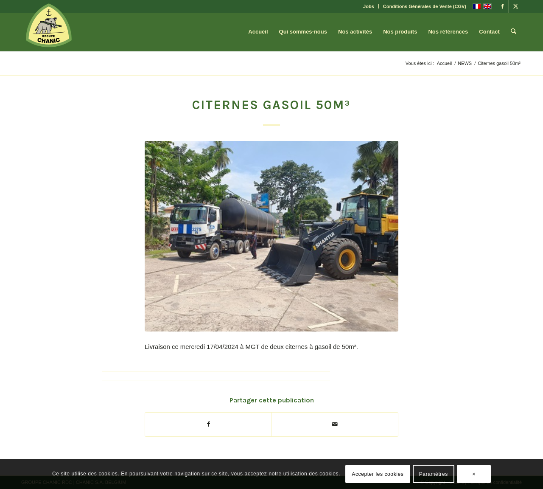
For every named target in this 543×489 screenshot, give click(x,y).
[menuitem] (369, 6)
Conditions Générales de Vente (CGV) (424, 6)
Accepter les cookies (377, 474)
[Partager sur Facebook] (208, 424)
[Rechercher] (513, 32)
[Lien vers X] (515, 6)
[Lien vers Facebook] (502, 6)
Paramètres (433, 474)
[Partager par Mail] (335, 424)
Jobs (368, 6)
